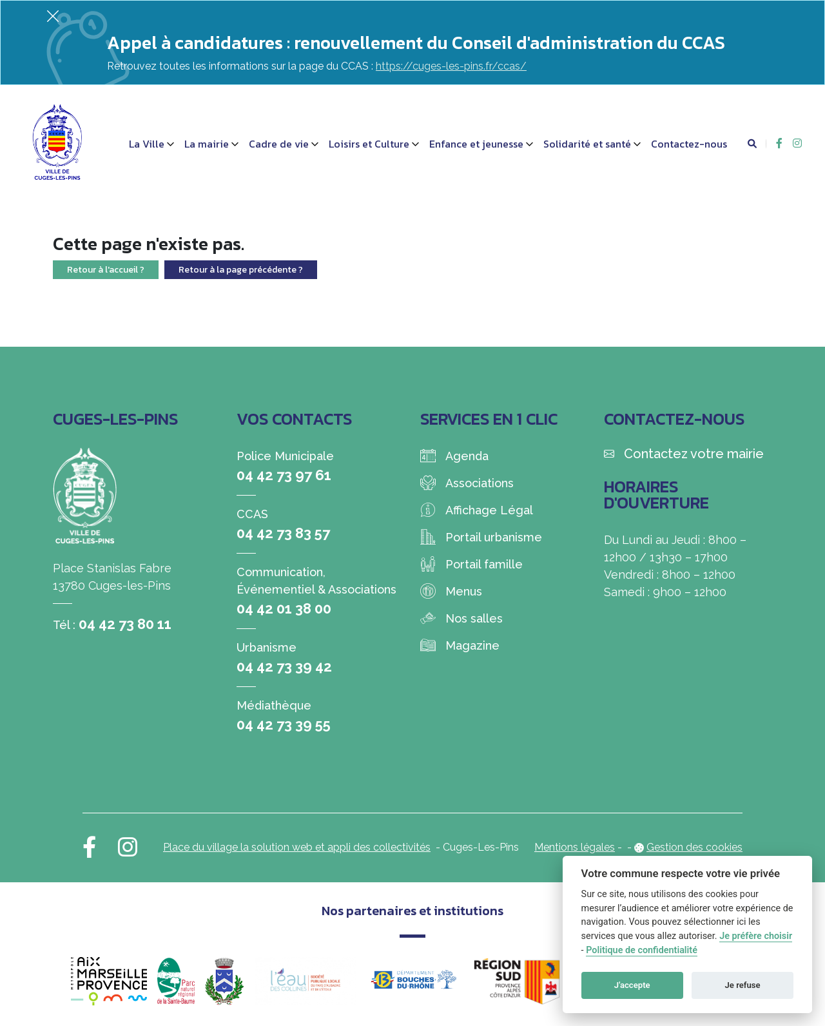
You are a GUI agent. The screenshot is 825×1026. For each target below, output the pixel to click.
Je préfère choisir (755, 936)
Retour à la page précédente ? (241, 269)
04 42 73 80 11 (125, 623)
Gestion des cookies (694, 847)
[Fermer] (53, 15)
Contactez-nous (689, 143)
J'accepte (632, 985)
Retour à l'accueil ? (105, 269)
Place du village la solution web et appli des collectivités (297, 847)
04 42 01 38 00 (284, 608)
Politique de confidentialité (641, 950)
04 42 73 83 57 (283, 533)
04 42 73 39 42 (284, 666)
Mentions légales (574, 847)
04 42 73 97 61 (284, 475)
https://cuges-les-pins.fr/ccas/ (451, 66)
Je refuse (743, 985)
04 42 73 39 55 (284, 724)
